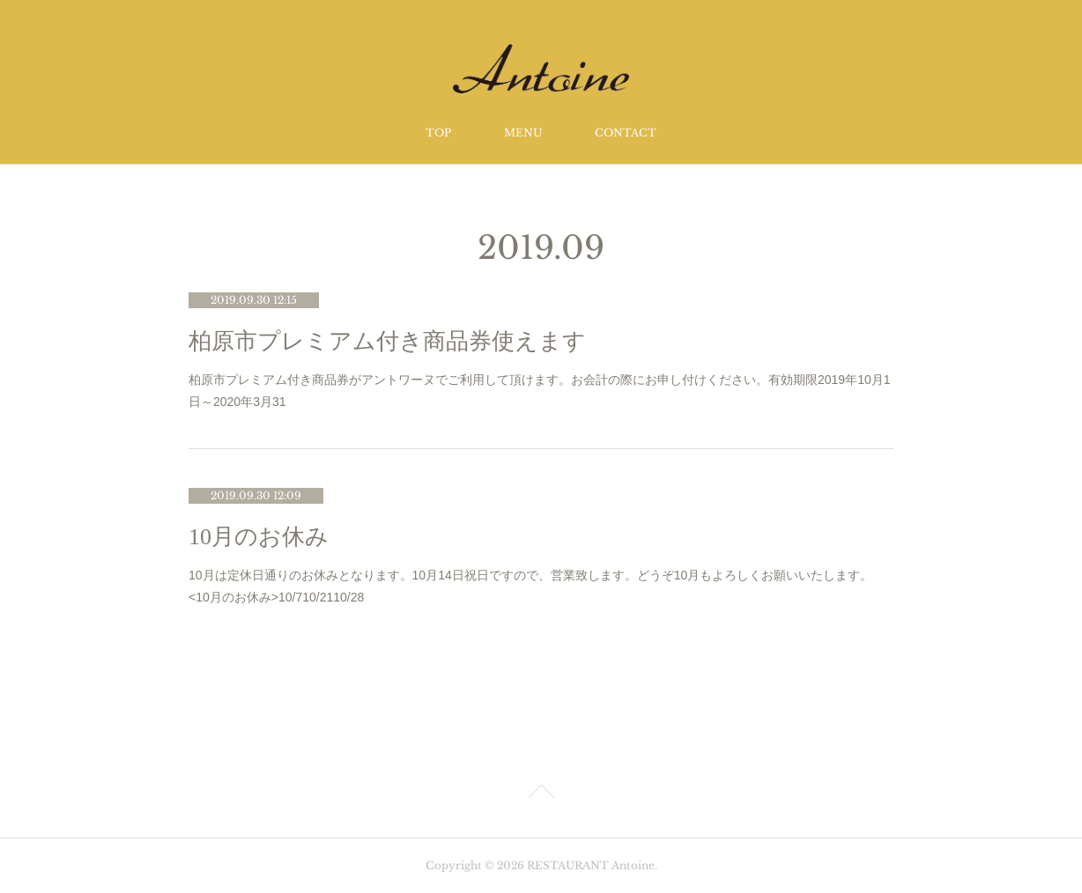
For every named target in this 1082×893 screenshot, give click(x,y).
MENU (523, 132)
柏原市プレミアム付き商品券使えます (387, 341)
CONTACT (625, 132)
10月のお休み (259, 537)
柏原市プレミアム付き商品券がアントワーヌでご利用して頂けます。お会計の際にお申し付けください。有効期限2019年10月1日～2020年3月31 (540, 391)
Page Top (541, 794)
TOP (438, 132)
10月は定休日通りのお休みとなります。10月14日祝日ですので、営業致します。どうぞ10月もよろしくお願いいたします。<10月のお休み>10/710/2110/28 (530, 586)
